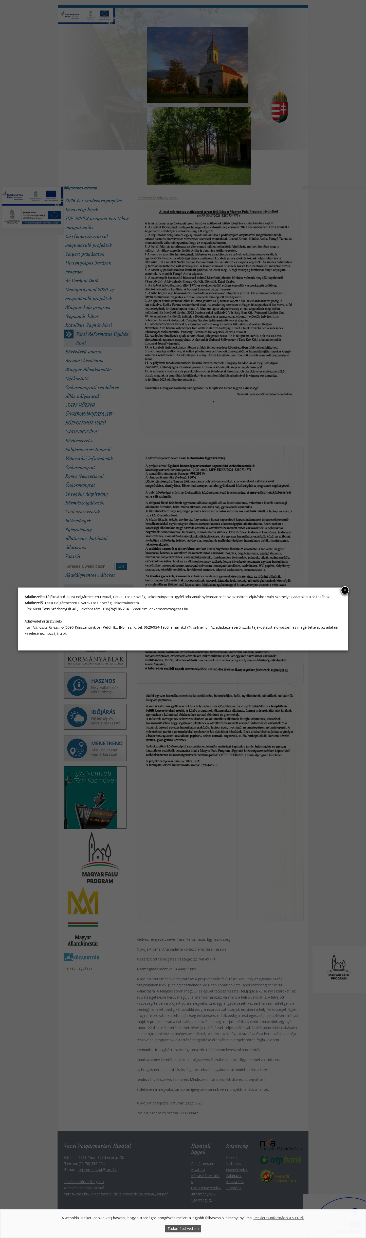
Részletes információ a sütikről (278, 1218)
